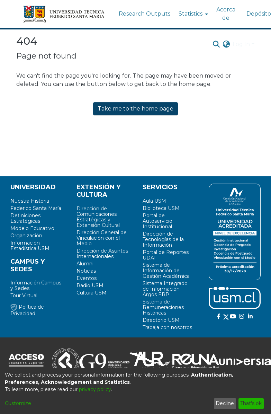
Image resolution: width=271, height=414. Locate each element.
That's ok (251, 403)
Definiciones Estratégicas (25, 218)
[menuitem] (192, 14)
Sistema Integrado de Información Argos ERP (165, 289)
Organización (26, 235)
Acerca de (225, 13)
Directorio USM (161, 320)
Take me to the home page (135, 108)
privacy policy (95, 389)
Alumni (84, 264)
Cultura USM (91, 293)
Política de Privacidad (27, 310)
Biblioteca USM (161, 208)
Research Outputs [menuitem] (144, 13)
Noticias (86, 271)
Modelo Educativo (32, 228)
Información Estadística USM (29, 246)
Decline (225, 403)
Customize (18, 403)
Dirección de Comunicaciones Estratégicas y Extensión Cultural (98, 216)
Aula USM (154, 201)
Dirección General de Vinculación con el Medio (101, 238)
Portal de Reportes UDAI (166, 255)
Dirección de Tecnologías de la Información (163, 239)
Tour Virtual (23, 295)
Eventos (86, 278)
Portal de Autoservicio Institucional (157, 221)
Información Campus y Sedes (35, 285)
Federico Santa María (35, 208)
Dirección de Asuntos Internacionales (102, 253)
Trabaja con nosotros (167, 327)
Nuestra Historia (29, 201)
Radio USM (89, 285)
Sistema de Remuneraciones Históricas (163, 307)
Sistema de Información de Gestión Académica (166, 270)
